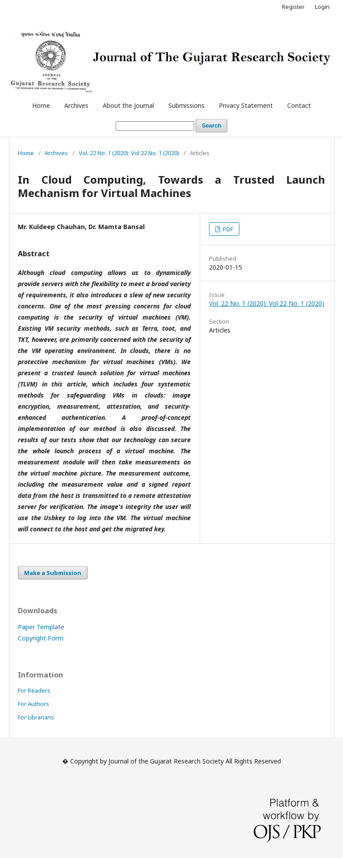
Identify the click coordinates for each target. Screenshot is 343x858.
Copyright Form (40, 638)
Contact (299, 105)
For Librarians (36, 717)
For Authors (33, 704)
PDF (227, 229)
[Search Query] (155, 126)
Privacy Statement (246, 105)
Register (293, 7)
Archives (76, 105)
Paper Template (41, 627)
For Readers (34, 690)
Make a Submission (52, 573)
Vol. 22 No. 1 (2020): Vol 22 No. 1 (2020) (129, 153)
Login (322, 7)
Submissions (186, 105)
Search (211, 125)
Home (41, 105)
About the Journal (128, 105)
